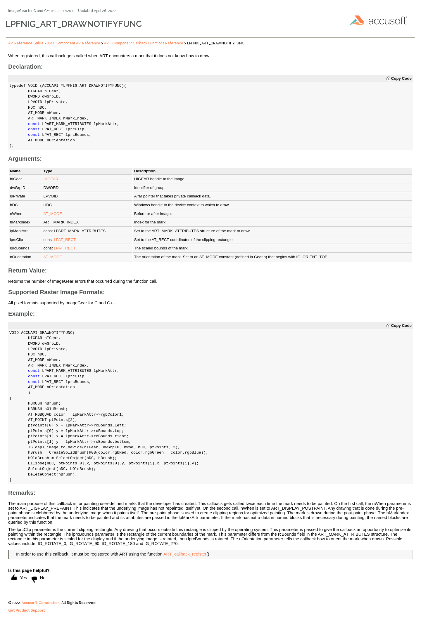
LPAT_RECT (65, 239)
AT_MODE (53, 213)
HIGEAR (51, 179)
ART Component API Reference (73, 43)
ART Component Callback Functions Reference (143, 43)
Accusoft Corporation (41, 603)
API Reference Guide (26, 43)
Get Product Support (26, 610)
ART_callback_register (184, 554)
